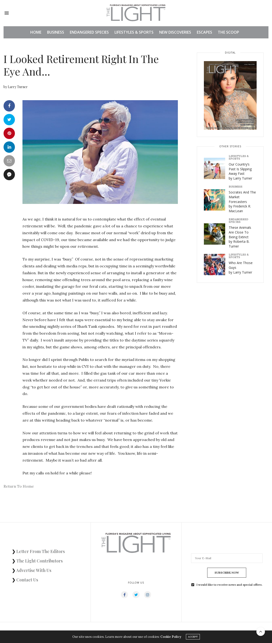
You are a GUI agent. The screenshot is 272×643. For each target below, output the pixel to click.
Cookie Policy (170, 637)
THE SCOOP (228, 32)
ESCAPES (204, 32)
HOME (35, 32)
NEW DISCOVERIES (175, 32)
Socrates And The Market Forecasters (242, 201)
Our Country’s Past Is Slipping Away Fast (240, 171)
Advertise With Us (33, 570)
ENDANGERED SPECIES (89, 32)
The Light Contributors (39, 561)
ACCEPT (193, 637)
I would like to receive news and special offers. (229, 584)
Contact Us (27, 580)
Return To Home (19, 486)
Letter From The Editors (40, 551)
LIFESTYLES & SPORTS (134, 32)
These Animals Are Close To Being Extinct (240, 236)
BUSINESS (55, 32)
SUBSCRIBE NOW (227, 572)
